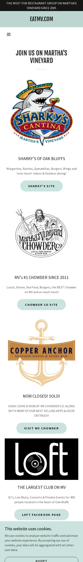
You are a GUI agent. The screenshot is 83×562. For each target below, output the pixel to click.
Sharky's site (41, 186)
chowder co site (41, 305)
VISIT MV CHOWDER (41, 428)
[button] (9, 34)
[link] (41, 19)
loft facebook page (41, 515)
